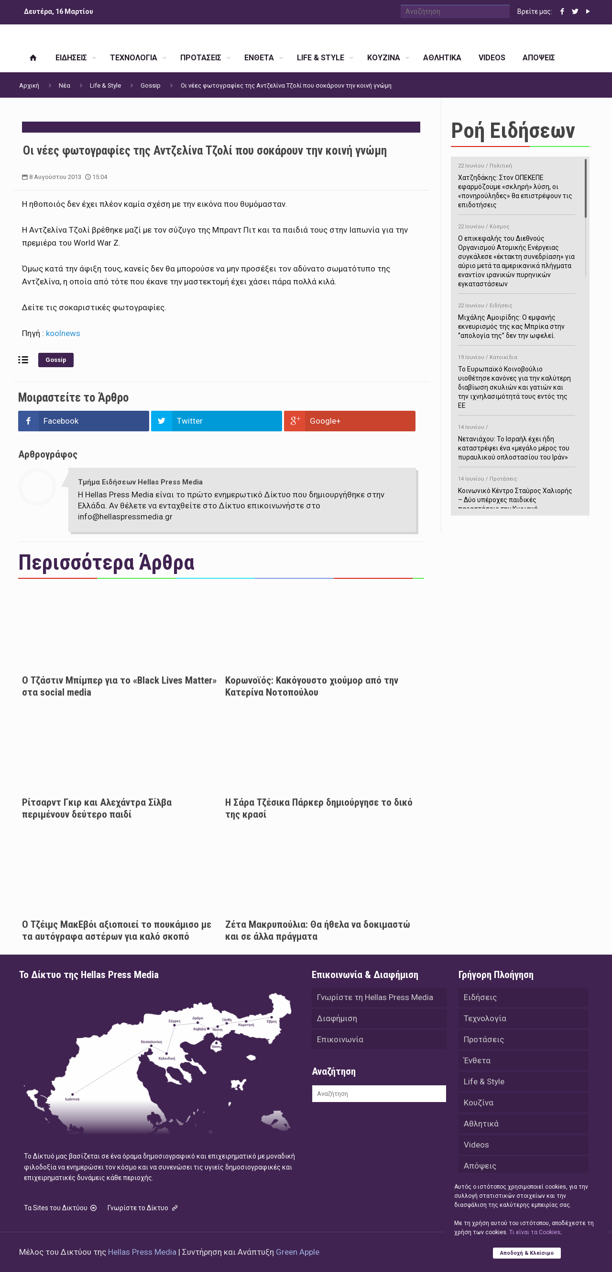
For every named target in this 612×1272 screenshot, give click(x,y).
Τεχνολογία (485, 1018)
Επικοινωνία (340, 1039)
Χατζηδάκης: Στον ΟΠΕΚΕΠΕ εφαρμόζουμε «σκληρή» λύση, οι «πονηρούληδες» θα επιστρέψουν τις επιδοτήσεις (516, 184)
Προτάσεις (484, 1039)
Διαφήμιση (337, 1018)
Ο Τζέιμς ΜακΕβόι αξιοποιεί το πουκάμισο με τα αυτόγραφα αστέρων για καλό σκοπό (116, 930)
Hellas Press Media (142, 1252)
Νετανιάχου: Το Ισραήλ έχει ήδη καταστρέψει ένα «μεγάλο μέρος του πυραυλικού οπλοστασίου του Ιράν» (516, 440)
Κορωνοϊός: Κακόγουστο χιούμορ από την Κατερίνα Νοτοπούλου (311, 686)
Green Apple (297, 1252)
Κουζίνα (478, 1102)
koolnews (62, 333)
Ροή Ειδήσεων (513, 130)
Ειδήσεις (480, 997)
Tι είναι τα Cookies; (535, 1232)
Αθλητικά (481, 1123)
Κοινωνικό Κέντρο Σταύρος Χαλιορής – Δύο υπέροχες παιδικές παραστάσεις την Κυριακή (516, 492)
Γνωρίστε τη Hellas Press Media (375, 997)
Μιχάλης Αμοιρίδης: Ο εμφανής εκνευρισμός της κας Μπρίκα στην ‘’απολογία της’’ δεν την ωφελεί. (516, 319)
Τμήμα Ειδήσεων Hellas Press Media (140, 482)
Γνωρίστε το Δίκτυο (143, 1208)
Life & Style (105, 85)
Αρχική (29, 85)
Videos (476, 1144)
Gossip (151, 85)
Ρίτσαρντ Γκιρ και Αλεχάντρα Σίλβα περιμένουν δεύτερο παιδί (97, 808)
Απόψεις (480, 1166)
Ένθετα (477, 1060)
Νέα (64, 85)
